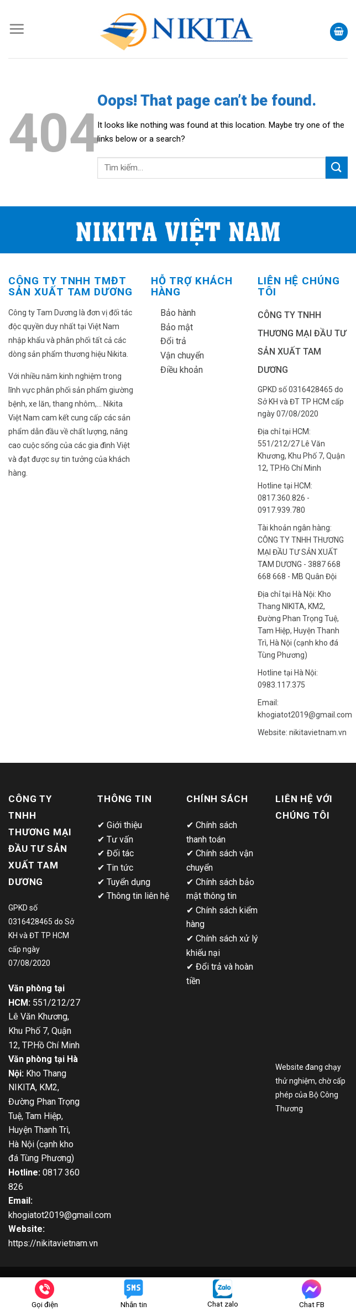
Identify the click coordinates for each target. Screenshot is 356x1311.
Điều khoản (181, 370)
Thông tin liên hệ (138, 896)
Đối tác (120, 853)
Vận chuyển (182, 355)
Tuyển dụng (128, 882)
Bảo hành (178, 313)
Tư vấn (120, 839)
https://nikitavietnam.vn (53, 1243)
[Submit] (337, 167)
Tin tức (120, 867)
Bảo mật (176, 327)
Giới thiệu (124, 825)
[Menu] (16, 28)
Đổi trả (173, 341)
